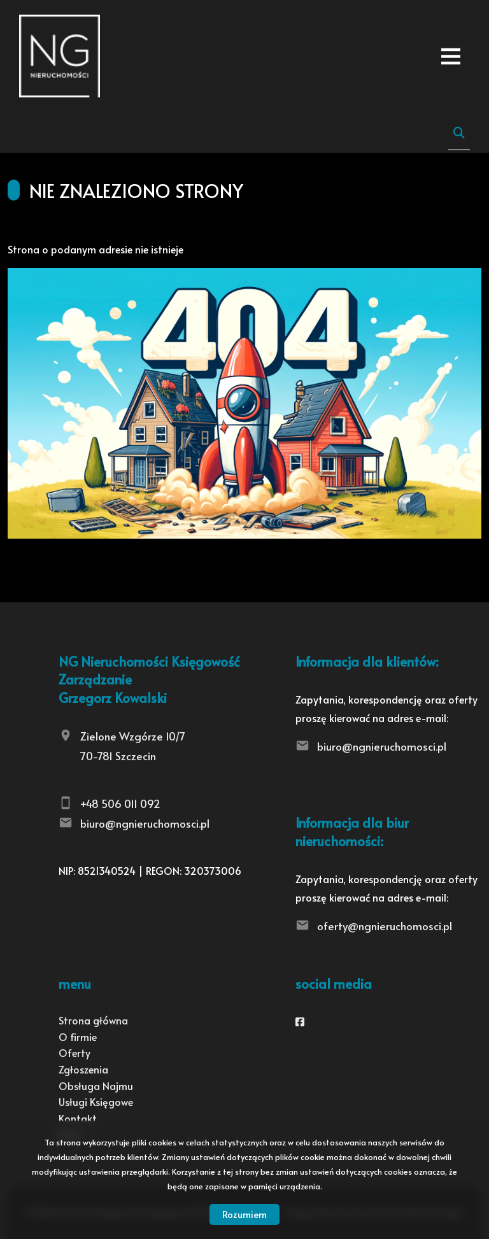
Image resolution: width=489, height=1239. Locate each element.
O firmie (78, 1037)
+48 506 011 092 (120, 803)
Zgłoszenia (83, 1069)
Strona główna (93, 1020)
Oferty (74, 1052)
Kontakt (78, 1118)
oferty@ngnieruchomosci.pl (384, 925)
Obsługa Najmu (96, 1086)
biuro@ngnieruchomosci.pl (144, 823)
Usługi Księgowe (96, 1101)
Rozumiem (244, 1214)
